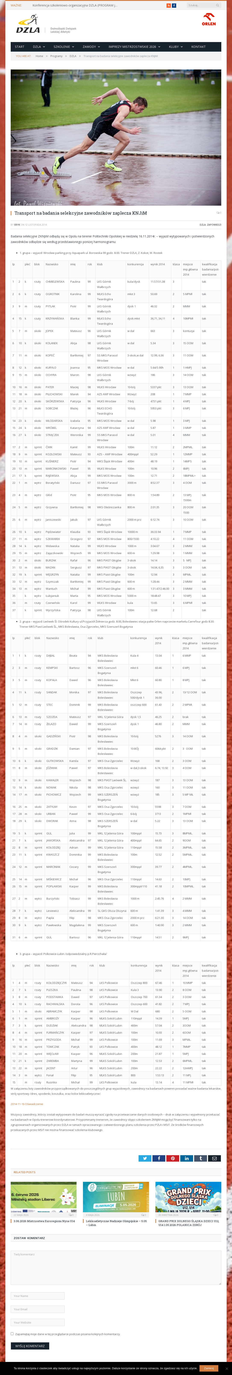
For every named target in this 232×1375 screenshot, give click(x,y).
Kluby (174, 47)
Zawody (89, 47)
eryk (17, 224)
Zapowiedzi (214, 224)
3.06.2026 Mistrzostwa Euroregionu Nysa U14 (44, 1221)
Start (19, 47)
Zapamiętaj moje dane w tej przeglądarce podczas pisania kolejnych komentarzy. (68, 1334)
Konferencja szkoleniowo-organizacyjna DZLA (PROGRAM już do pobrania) (76, 5)
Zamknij (209, 1368)
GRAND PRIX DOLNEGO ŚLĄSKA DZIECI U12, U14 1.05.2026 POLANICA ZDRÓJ (188, 1223)
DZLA (37, 47)
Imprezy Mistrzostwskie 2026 (132, 47)
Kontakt (198, 47)
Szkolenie (62, 47)
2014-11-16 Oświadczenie (27, 1104)
